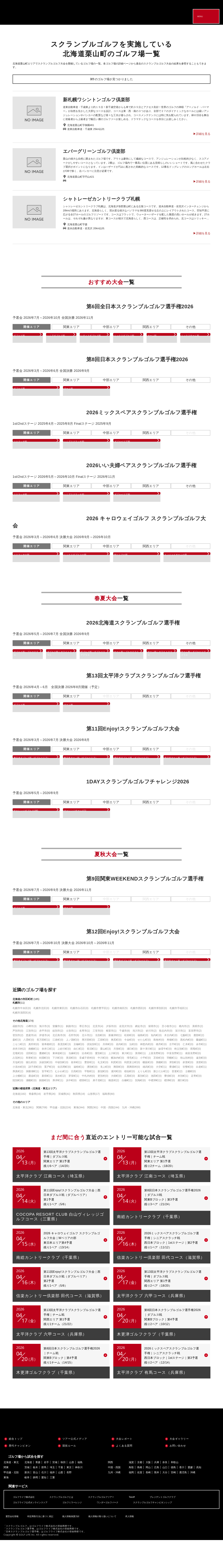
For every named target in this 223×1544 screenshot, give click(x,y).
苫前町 (158, 1061)
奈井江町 (48, 1052)
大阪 (148, 1466)
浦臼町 (132, 1052)
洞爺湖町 (32, 1075)
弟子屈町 (99, 1084)
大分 (164, 1476)
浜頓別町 (45, 1066)
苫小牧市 (169, 1030)
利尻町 (116, 1066)
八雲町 (28, 1043)
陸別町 (18, 1084)
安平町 (47, 1075)
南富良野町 (193, 1057)
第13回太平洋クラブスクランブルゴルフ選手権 (143, 677)
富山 (35, 1476)
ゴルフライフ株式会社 (25, 1500)
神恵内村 (146, 1048)
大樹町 (116, 1079)
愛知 (43, 1481)
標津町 (169, 1084)
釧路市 (71, 1030)
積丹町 (161, 1048)
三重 (52, 1481)
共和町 (108, 1048)
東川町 (127, 1057)
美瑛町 (140, 1057)
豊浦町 (174, 1070)
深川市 (180, 1034)
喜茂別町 (64, 1048)
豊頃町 (169, 1079)
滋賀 (131, 1466)
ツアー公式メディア (74, 1442)
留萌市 (153, 1030)
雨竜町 (195, 1052)
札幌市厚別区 (158, 1012)
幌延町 (148, 1066)
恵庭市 (31, 1039)
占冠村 (18, 1061)
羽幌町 (172, 1061)
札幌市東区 (59, 1012)
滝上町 (105, 1070)
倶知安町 (93, 1048)
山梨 (60, 1476)
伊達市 (44, 1039)
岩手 (46, 1466)
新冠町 (103, 1075)
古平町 (174, 1048)
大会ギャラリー (179, 1442)
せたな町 (144, 1043)
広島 (156, 1471)
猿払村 (31, 1066)
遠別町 (201, 1061)
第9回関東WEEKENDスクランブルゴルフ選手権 (144, 881)
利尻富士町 (132, 1066)
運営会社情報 (11, 1517)
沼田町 (31, 1057)
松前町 (129, 1039)
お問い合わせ (178, 1449)
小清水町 (19, 1070)
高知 (198, 1471)
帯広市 (84, 1030)
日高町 (76, 1075)
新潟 (26, 1476)
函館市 (18, 1030)
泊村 (133, 1048)
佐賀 (139, 1476)
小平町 (145, 1061)
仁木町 (188, 1048)
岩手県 (50, 1097)
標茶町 (84, 1084)
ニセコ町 (19, 1048)
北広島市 (59, 1039)
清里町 (201, 1066)
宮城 (54, 1466)
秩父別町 (180, 1052)
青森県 (35, 1097)
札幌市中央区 (22, 1012)
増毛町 (132, 1061)
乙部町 (103, 1043)
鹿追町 (33, 1079)
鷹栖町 (44, 1057)
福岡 (131, 1476)
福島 (80, 1466)
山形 (71, 1466)
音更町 (177, 1075)
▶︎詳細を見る (201, 133)
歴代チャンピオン (20, 1449)
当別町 (100, 1039)
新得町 (47, 1079)
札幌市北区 (41, 1012)
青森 (37, 1466)
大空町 (161, 1070)
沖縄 (192, 1476)
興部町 (118, 1070)
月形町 (118, 1052)
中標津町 (154, 1084)
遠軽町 (79, 1070)
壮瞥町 (188, 1070)
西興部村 (133, 1070)
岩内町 (121, 1048)
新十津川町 (148, 1052)
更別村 (103, 1079)
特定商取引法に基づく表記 (39, 1517)
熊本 (156, 1476)
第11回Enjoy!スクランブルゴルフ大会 (133, 730)
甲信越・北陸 (60, 1111)
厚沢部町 (88, 1043)
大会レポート (124, 1442)
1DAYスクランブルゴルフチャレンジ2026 (137, 784)
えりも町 (144, 1075)
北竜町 (18, 1057)
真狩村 (33, 1048)
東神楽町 (59, 1057)
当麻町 (74, 1057)
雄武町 (148, 1070)
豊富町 (89, 1066)
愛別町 (100, 1057)
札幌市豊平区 (100, 1012)
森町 (17, 1043)
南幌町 (33, 1052)
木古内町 (170, 1039)
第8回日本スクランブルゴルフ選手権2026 (137, 359)
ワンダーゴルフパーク (118, 1506)
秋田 (63, 1466)
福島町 (143, 1039)
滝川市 (138, 1034)
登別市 (18, 1039)
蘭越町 (201, 1043)
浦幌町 (31, 1084)
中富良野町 (174, 1057)
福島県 (108, 1097)
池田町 (156, 1079)
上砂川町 (64, 1052)
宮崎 (173, 1476)
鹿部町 (199, 1039)
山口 (164, 1471)
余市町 (201, 1048)
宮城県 (64, 1097)
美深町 (71, 1061)
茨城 (26, 1471)
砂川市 (151, 1034)
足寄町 (196, 1079)
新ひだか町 (161, 1075)
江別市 (31, 1034)
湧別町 (92, 1070)
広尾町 (129, 1079)
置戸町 (49, 1070)
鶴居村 (113, 1084)
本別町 (183, 1079)
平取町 (89, 1075)
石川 (43, 1476)
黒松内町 (186, 1043)
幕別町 (143, 1079)
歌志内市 (165, 1034)
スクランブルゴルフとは (67, 1500)
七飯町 (185, 1039)
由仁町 (79, 1052)
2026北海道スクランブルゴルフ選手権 (133, 623)
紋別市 (58, 1034)
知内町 (156, 1039)
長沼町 (92, 1052)
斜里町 (188, 1066)
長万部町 (43, 1043)
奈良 (164, 1466)
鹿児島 (183, 1476)
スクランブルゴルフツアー (111, 1500)
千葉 (60, 1471)
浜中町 (71, 1084)
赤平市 (44, 1034)
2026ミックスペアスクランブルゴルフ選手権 (141, 412)
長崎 (148, 1476)
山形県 (94, 1097)
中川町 (103, 1061)
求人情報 (128, 1517)
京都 (139, 1466)
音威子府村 (87, 1061)
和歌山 (174, 1466)
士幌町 (190, 1075)
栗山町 (105, 1052)
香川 (181, 1471)
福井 (52, 1476)
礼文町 (103, 1066)
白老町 (201, 1070)
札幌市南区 (120, 1012)
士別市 (71, 1034)
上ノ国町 (72, 1043)
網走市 (140, 1030)
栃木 (35, 1471)
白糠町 (127, 1084)
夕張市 (111, 1030)
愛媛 (190, 1471)
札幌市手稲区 (179, 1012)
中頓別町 (61, 1066)
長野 (69, 1476)
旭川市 (44, 1030)
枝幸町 (76, 1066)
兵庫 (156, 1466)
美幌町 (161, 1066)
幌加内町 (117, 1061)
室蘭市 (58, 1030)
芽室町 (74, 1079)
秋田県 (79, 1097)
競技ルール (69, 1449)
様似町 (129, 1075)
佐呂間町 (64, 1070)
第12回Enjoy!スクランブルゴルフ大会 (133, 934)
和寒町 (31, 1061)
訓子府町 (35, 1070)
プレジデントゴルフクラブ (177, 1500)
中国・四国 (110, 1111)
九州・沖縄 (131, 1111)
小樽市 (31, 1030)
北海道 (19, 1097)
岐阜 (26, 1481)
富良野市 (195, 1034)
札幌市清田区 (22, 1016)
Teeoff (144, 1500)
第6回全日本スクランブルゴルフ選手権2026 (139, 306)
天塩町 (18, 1066)
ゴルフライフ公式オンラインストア (33, 1506)
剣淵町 (44, 1061)
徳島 (173, 1471)
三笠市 (98, 1034)
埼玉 (52, 1471)
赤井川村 (19, 1052)
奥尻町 (116, 1043)
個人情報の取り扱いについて (101, 1517)
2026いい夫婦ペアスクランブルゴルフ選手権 (141, 465)
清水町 (60, 1079)
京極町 (79, 1048)
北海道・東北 (23, 1111)
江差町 (58, 1043)
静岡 (35, 1481)
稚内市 (184, 1030)
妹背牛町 (165, 1052)
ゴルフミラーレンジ (79, 1506)
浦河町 (116, 1075)
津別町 (174, 1066)
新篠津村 (115, 1039)
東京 (69, 1471)
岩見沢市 (125, 1030)
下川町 (58, 1061)
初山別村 (186, 1061)
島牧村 (158, 1043)
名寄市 (84, 1034)
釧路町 (44, 1084)
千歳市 (124, 1034)
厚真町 (18, 1075)
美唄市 (197, 1030)
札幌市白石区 (79, 1012)
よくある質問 (124, 1449)
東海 (79, 1111)
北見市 (98, 1030)
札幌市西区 (138, 1012)
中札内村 (88, 1079)
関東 (41, 1111)
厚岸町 (58, 1084)
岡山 (148, 1471)
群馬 (43, 1471)
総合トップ (15, 1442)
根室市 (111, 1034)
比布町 (87, 1057)
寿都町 (172, 1043)
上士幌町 (19, 1079)
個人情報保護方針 (69, 1517)
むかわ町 (61, 1075)
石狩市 (74, 1039)
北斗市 (87, 1039)
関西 (92, 1111)
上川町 (113, 1057)
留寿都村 (48, 1048)
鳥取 (131, 1471)
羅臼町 (183, 1084)
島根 (139, 1471)
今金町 (129, 1043)
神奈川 (79, 1471)
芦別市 (18, 1034)
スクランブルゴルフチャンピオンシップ (168, 1506)
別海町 (140, 1084)
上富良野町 (156, 1057)
